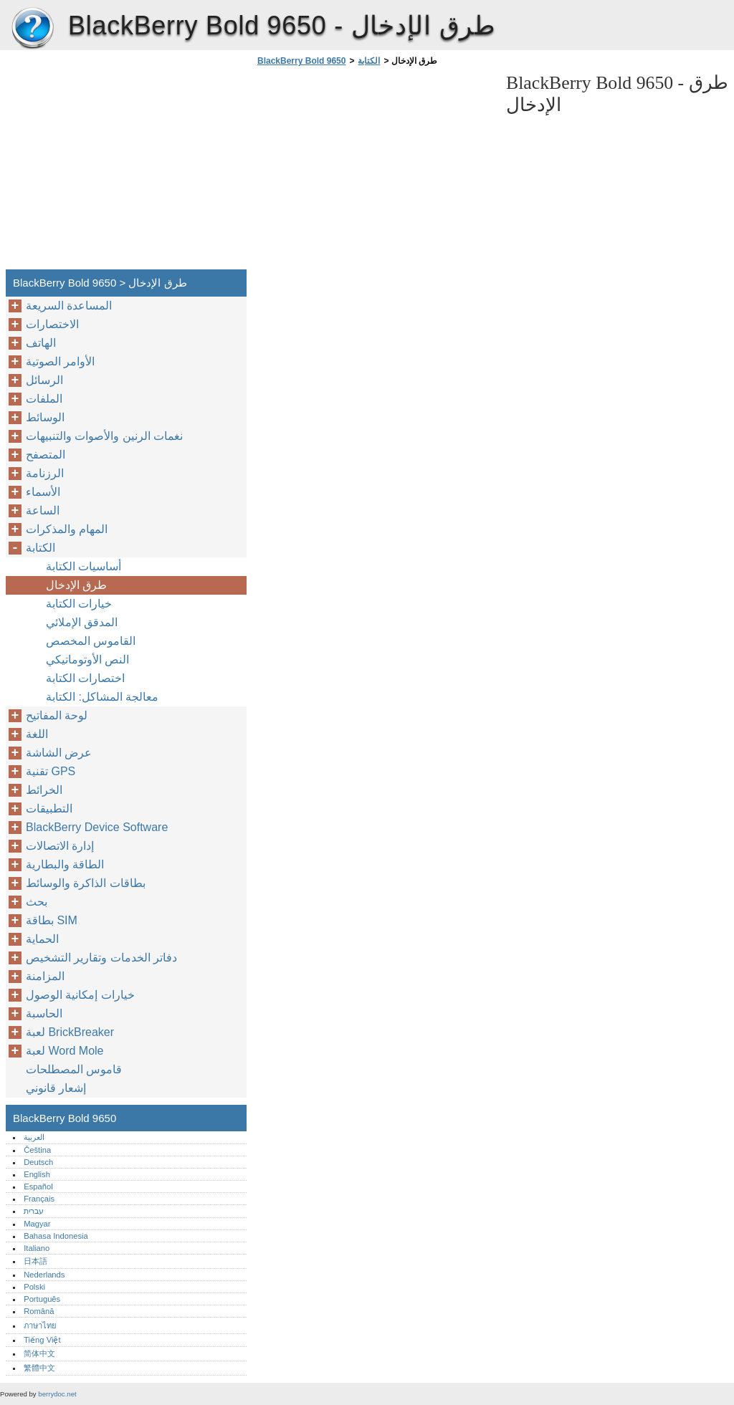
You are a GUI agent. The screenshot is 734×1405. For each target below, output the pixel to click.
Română (39, 1311)
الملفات (44, 399)
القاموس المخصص (90, 641)
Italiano (36, 1248)
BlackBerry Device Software (97, 827)
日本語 (35, 1261)
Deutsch (38, 1162)
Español (38, 1186)
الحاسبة (44, 1013)
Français (39, 1198)
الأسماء (43, 492)
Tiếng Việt (42, 1340)
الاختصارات (52, 324)
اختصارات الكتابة (85, 678)
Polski (34, 1286)
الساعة (42, 510)
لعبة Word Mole (65, 1051)
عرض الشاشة (59, 753)
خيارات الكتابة (79, 604)
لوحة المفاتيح (56, 715)
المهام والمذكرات (67, 529)
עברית (34, 1211)
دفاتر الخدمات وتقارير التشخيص (101, 957)
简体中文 (39, 1353)
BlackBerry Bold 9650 (32, 28)
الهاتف (41, 343)
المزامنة (45, 976)
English (37, 1174)
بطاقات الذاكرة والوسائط (86, 883)
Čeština (37, 1150)
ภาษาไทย (40, 1325)
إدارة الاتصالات (60, 846)
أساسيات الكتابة (83, 566)
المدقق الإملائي (82, 622)
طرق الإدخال (76, 585)
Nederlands (44, 1274)
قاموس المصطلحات (74, 1069)
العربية (34, 1137)
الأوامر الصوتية (60, 361)
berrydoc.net (57, 1394)
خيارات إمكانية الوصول (80, 995)
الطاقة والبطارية (65, 864)
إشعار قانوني (56, 1088)
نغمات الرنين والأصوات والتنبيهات (104, 436)
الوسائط (45, 417)
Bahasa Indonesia (56, 1236)
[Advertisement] (374, 172)
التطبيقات (49, 808)
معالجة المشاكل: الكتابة (102, 697)
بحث (36, 902)
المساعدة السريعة (69, 305)
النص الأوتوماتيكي (87, 659)
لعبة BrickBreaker (70, 1032)
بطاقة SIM (51, 920)
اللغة (37, 734)
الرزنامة (45, 473)
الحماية (42, 939)
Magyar (37, 1223)
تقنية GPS (50, 771)
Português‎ (42, 1299)
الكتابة (369, 61)
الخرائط (44, 790)
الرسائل (44, 380)
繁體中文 (39, 1367)
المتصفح (45, 455)
